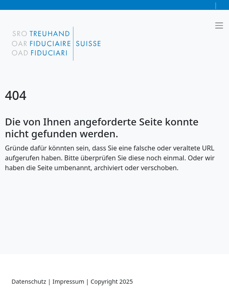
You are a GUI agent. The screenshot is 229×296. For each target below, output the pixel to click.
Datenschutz (30, 281)
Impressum (69, 281)
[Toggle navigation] (219, 25)
